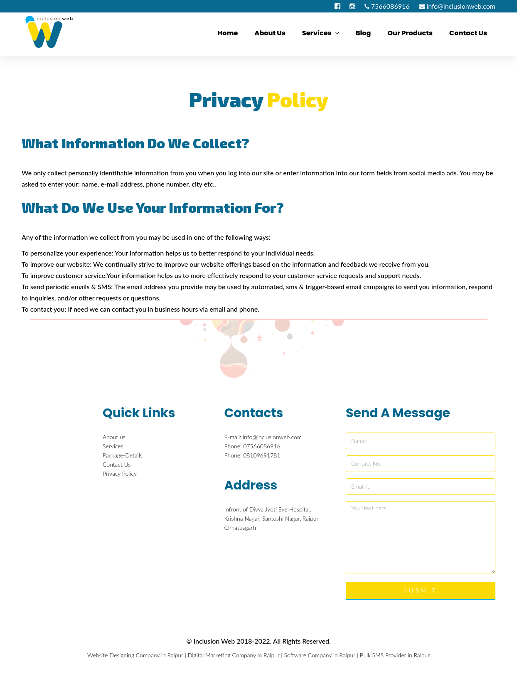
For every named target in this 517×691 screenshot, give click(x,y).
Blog (363, 32)
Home (227, 32)
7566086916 (390, 6)
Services (320, 32)
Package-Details (123, 455)
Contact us (468, 32)
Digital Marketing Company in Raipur (234, 655)
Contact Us (116, 464)
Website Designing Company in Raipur (135, 655)
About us (269, 32)
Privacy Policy (120, 473)
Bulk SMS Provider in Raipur (395, 655)
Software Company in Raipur (319, 655)
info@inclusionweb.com (460, 6)
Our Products (410, 32)
